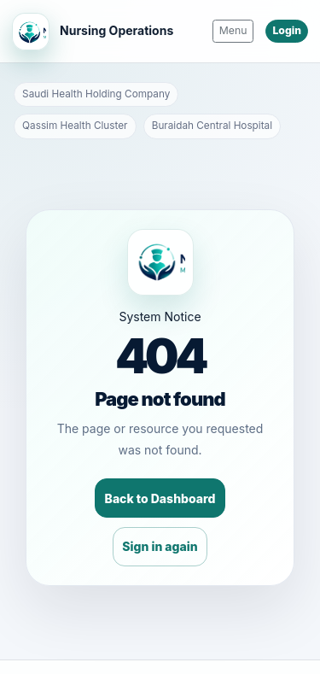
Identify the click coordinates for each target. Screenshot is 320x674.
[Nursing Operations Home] (92, 31)
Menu (233, 30)
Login (286, 30)
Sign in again (159, 546)
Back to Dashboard (160, 498)
